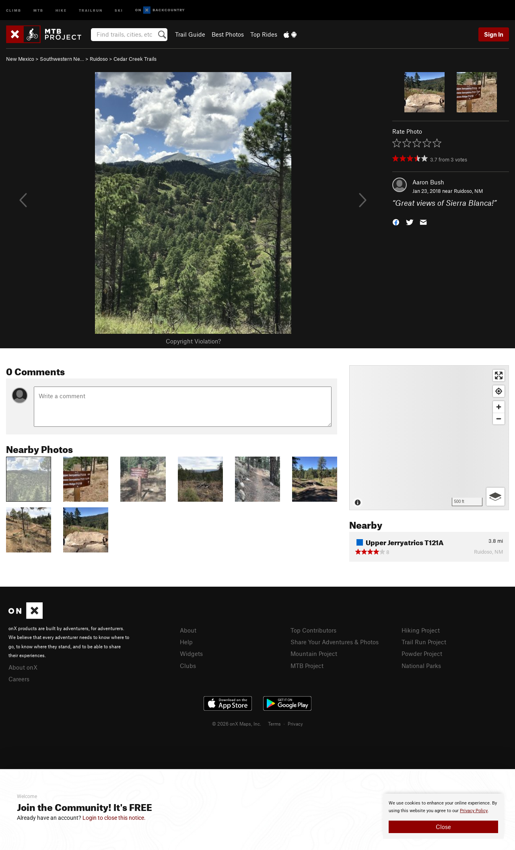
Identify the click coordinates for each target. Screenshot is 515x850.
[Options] (495, 497)
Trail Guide (190, 34)
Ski (119, 9)
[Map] (429, 438)
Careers (18, 678)
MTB (38, 9)
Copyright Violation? (193, 341)
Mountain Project (313, 653)
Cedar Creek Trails (135, 59)
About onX (22, 667)
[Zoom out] (499, 418)
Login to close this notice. (114, 818)
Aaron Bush (428, 182)
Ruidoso (99, 59)
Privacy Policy (474, 810)
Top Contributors (313, 630)
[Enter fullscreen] (499, 375)
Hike (61, 9)
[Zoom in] (499, 407)
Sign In (493, 34)
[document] (443, 816)
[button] (396, 221)
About (188, 630)
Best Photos (228, 34)
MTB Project (306, 665)
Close (443, 826)
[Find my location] (499, 391)
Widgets (191, 653)
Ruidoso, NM (468, 191)
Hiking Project (421, 630)
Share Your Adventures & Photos (334, 641)
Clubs (188, 665)
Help (186, 641)
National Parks (421, 665)
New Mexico (20, 59)
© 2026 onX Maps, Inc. (236, 723)
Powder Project (422, 653)
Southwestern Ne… (62, 59)
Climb (13, 9)
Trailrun (91, 9)
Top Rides (263, 34)
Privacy (295, 723)
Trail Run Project (424, 641)
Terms (274, 723)
